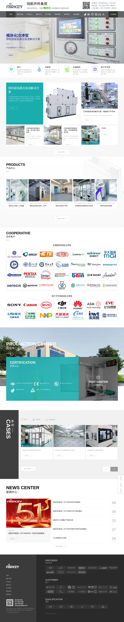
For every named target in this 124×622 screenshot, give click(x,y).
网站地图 (16, 612)
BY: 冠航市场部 (10, 612)
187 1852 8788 (19, 602)
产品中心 (29, 14)
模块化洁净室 (52, 613)
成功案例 (76, 14)
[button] (114, 469)
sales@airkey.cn (21, 605)
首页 (10, 14)
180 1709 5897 (19, 603)
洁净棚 (47, 613)
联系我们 (67, 14)
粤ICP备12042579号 (11, 610)
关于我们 (48, 14)
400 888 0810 (19, 600)
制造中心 (39, 14)
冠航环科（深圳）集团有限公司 (25, 610)
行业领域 (113, 14)
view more (61, 152)
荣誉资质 (58, 14)
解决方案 (20, 14)
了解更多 (26, 455)
